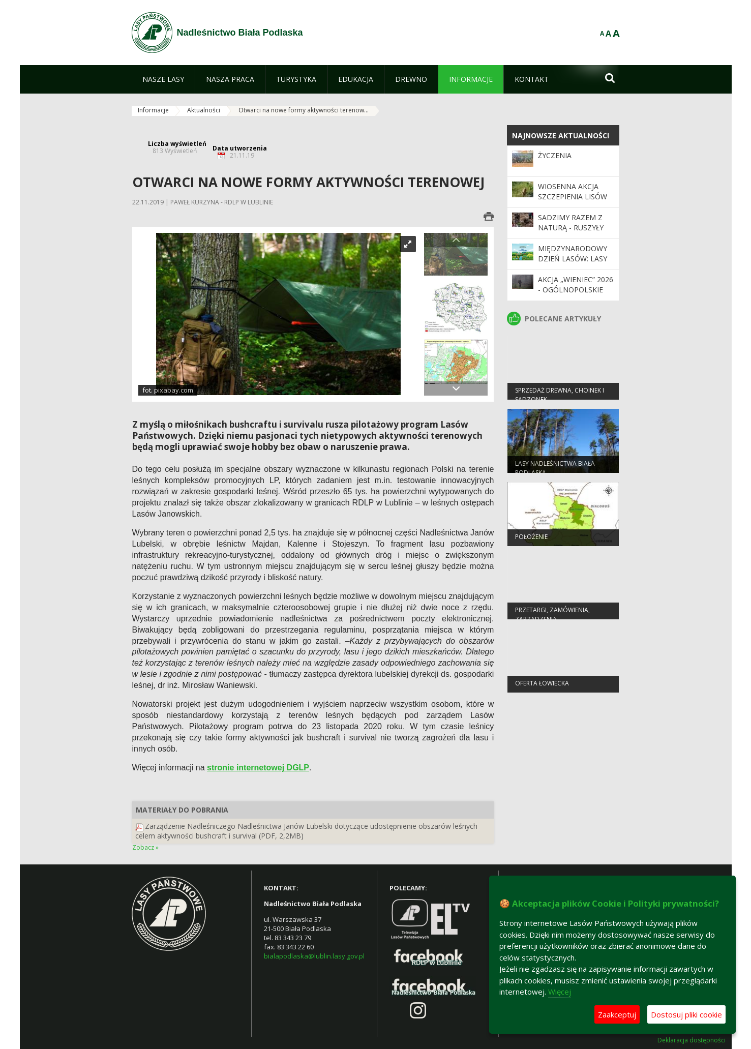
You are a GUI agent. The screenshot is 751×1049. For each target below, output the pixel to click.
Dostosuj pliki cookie (686, 1014)
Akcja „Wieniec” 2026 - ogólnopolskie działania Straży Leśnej (575, 295)
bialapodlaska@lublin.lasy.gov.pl (314, 956)
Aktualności (203, 110)
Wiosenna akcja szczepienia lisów (572, 191)
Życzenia (555, 155)
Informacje (153, 110)
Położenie (531, 539)
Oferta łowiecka (542, 686)
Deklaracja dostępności (691, 1040)
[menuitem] (163, 79)
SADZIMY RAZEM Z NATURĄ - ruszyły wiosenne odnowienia (571, 233)
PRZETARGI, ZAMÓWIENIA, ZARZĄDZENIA (552, 617)
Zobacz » (145, 847)
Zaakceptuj (617, 1014)
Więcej (559, 991)
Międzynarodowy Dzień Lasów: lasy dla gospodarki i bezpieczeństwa (572, 264)
